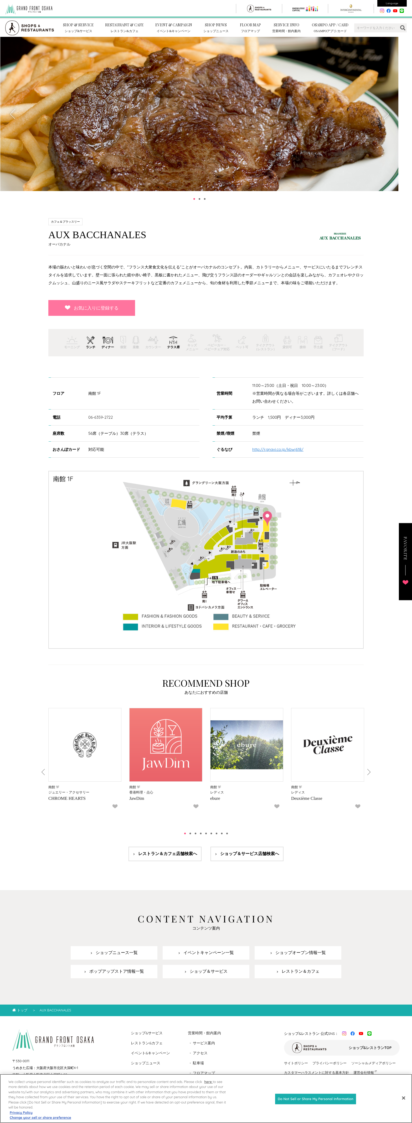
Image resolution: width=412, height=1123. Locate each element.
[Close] (403, 1099)
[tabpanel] (199, 118)
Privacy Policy (21, 1113)
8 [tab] (222, 838)
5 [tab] (206, 838)
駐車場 (198, 1067)
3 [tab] (205, 203)
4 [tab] (201, 838)
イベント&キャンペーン (150, 1057)
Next (385, 118)
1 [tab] (194, 203)
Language (392, 3)
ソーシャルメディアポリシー (373, 1067)
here (208, 1082)
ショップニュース (145, 1067)
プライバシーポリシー (329, 1067)
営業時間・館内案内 (204, 1037)
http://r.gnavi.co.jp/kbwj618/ (277, 453)
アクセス (200, 1057)
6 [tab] (211, 838)
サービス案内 (204, 1047)
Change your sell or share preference (40, 1118)
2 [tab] (199, 203)
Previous (13, 118)
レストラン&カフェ (147, 1047)
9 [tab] (227, 838)
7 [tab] (216, 838)
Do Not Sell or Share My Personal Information (315, 1099)
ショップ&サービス (147, 1037)
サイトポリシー (296, 1067)
